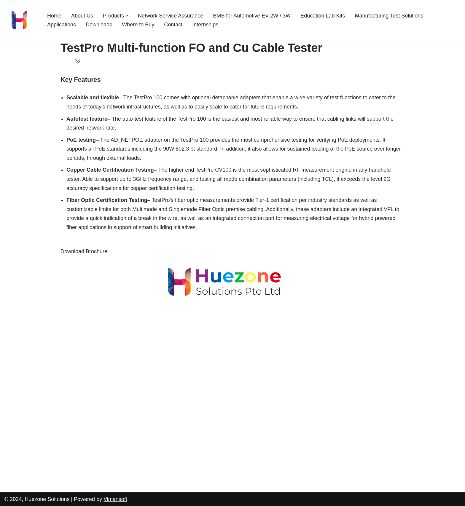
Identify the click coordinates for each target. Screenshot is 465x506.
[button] (126, 16)
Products (15, 305)
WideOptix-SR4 (25, 353)
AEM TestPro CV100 (31, 317)
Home (54, 16)
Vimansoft (115, 499)
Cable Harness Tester (33, 365)
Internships (205, 25)
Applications (61, 25)
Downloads (99, 25)
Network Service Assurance (170, 16)
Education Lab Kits (322, 16)
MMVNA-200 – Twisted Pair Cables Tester (57, 341)
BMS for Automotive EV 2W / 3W (252, 16)
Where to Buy (138, 25)
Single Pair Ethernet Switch (39, 377)
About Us (82, 16)
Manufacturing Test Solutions (389, 16)
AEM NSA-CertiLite (30, 329)
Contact (173, 25)
